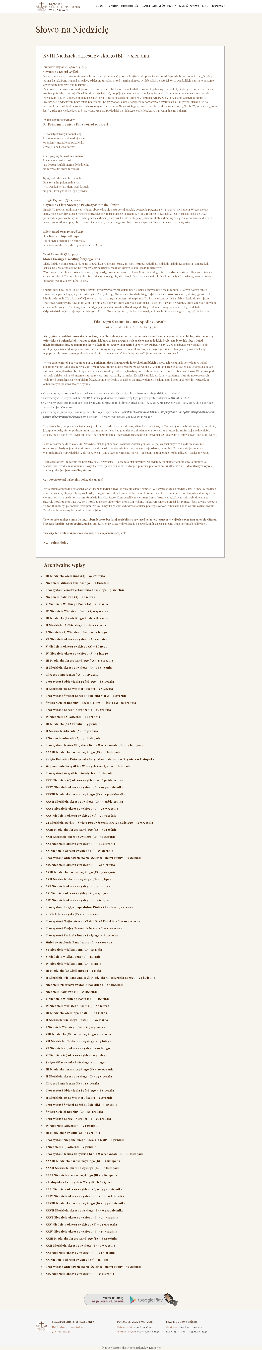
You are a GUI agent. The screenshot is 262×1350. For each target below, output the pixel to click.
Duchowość (124, 6)
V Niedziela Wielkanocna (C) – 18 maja (73, 956)
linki (204, 6)
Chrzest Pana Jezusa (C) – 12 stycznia (72, 1083)
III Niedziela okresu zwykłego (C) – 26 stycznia (80, 1069)
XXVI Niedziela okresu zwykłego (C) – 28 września (82, 808)
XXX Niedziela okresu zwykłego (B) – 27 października (84, 1189)
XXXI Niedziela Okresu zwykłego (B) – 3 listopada (81, 1175)
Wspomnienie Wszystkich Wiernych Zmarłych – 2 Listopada (88, 766)
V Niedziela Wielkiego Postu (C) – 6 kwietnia (78, 999)
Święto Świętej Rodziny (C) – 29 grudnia (74, 1111)
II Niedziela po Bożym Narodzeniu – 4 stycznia (79, 688)
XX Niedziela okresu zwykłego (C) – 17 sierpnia (79, 851)
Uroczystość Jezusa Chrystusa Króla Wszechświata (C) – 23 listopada (94, 745)
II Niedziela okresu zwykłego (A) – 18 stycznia (79, 667)
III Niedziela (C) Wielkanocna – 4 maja (73, 970)
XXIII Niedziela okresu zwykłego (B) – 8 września (81, 1238)
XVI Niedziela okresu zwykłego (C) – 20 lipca (78, 886)
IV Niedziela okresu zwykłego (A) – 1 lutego (77, 653)
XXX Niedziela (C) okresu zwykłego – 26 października (84, 780)
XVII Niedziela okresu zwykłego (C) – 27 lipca (78, 879)
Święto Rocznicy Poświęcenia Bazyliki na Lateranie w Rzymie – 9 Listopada (100, 759)
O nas (90, 6)
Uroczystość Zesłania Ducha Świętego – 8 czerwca (82, 935)
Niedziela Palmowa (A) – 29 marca (70, 597)
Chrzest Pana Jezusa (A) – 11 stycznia (72, 674)
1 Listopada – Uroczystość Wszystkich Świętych (79, 1182)
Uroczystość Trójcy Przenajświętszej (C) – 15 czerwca (84, 928)
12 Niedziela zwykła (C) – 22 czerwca (72, 914)
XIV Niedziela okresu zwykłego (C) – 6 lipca (77, 900)
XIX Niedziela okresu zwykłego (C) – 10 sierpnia (80, 865)
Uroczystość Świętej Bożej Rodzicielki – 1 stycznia (81, 1104)
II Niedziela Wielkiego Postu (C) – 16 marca (77, 1020)
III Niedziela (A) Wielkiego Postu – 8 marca (77, 618)
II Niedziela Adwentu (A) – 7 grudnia (72, 731)
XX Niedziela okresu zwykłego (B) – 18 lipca (77, 1259)
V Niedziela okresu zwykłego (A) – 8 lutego (76, 646)
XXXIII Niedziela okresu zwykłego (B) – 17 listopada (83, 1161)
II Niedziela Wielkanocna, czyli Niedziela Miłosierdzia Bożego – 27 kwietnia (100, 977)
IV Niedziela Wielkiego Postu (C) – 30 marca (77, 1006)
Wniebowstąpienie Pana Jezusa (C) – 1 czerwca (79, 942)
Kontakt (218, 6)
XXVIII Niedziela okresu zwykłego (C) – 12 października (86, 794)
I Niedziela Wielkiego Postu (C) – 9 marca (76, 1027)
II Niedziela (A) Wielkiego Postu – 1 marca (76, 625)
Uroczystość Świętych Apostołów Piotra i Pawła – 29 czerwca (89, 907)
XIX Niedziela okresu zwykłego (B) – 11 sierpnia (80, 1273)
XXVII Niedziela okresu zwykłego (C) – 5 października (84, 801)
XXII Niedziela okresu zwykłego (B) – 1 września (80, 1245)
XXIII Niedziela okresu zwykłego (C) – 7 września (81, 829)
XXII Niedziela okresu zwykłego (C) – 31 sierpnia (81, 837)
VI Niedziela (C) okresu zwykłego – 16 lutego (78, 1048)
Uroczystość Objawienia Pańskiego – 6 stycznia (80, 681)
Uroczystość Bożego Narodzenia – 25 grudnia (78, 710)
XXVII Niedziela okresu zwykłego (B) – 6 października (84, 1210)
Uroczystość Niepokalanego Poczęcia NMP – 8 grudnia (85, 1140)
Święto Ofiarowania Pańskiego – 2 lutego (75, 1062)
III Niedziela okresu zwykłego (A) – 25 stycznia (79, 660)
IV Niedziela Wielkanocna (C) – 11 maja (73, 963)
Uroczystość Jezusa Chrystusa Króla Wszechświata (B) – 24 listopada (95, 1154)
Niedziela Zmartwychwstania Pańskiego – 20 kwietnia (84, 985)
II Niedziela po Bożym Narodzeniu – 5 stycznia (79, 1097)
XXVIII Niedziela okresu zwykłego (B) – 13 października (85, 1203)
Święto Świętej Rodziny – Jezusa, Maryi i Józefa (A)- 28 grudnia (91, 702)
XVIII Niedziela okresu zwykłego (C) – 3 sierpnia (81, 872)
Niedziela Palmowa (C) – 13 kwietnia (72, 992)
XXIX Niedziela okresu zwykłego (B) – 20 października (85, 1196)
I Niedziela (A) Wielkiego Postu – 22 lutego (76, 632)
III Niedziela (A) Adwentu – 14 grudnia (73, 724)
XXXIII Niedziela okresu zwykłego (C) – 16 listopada (83, 752)
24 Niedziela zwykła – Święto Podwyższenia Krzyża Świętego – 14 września (99, 822)
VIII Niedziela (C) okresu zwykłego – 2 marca (78, 1034)
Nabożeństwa (185, 6)
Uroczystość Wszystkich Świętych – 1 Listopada (79, 773)
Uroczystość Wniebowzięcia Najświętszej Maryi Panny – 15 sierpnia (94, 858)
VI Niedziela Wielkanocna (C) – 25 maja (74, 949)
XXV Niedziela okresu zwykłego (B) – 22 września (81, 1224)
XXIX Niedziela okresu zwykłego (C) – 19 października (84, 787)
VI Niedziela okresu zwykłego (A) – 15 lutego (77, 639)
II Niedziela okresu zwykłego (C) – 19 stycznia (79, 1076)
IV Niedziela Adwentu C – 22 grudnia (72, 1125)
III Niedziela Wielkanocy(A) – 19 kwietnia (75, 576)
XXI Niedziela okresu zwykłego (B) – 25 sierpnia (80, 1252)
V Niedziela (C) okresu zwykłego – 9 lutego (77, 1055)
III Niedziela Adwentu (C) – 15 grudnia (73, 1132)
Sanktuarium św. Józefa (154, 6)
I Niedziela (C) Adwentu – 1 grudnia (71, 1147)
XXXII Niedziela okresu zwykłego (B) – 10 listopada (82, 1168)
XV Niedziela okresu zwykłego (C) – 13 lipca (77, 893)
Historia (105, 6)
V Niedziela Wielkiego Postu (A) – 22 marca (77, 604)
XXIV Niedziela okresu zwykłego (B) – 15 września (81, 1231)
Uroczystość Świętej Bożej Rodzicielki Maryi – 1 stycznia (86, 695)
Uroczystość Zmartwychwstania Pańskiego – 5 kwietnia (85, 590)
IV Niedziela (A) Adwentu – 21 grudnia (73, 717)
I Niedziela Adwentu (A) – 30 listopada (73, 738)
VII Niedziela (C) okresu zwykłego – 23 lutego (78, 1041)
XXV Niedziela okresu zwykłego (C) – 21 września (81, 815)
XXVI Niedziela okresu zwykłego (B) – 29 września (82, 1217)
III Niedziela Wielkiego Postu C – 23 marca (76, 1013)
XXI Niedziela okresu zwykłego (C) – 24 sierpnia (80, 844)
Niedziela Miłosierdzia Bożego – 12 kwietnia (77, 583)
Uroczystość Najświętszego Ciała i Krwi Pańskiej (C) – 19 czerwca (93, 921)
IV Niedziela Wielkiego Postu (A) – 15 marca (77, 611)
